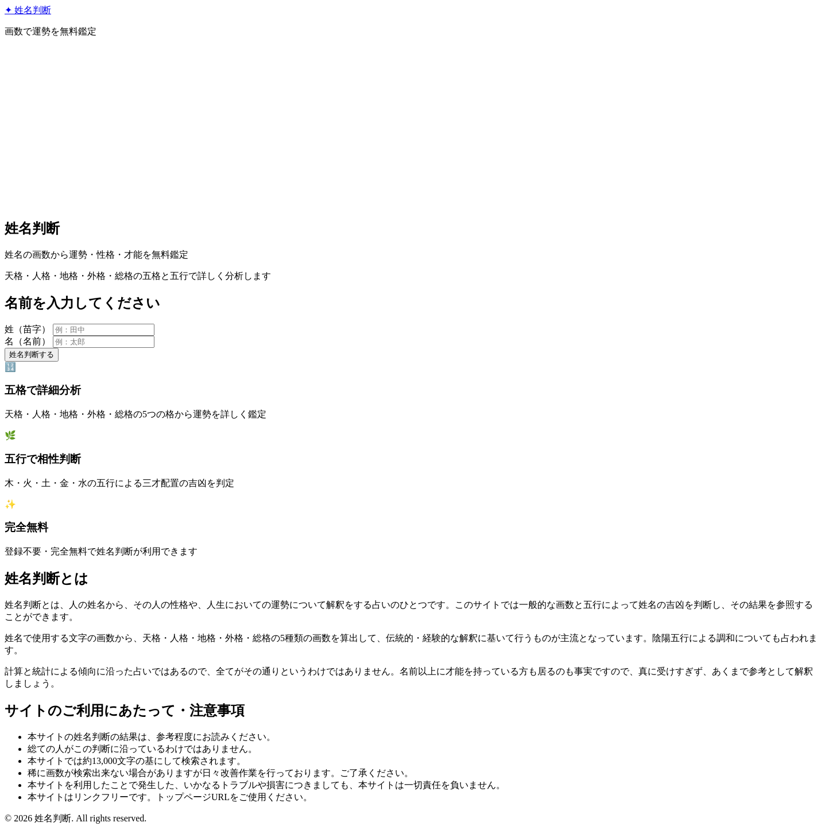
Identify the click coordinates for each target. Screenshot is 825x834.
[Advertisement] (412, 127)
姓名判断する (31, 354)
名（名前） (28, 341)
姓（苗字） (28, 329)
